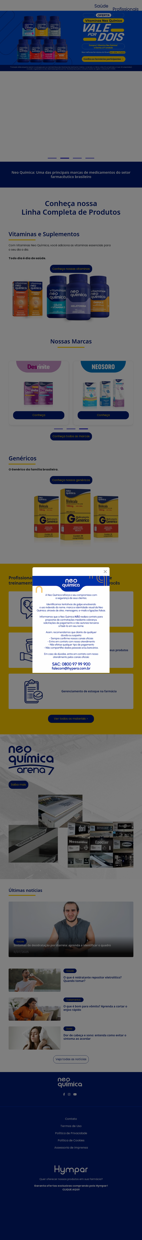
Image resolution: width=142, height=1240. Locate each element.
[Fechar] (105, 571)
